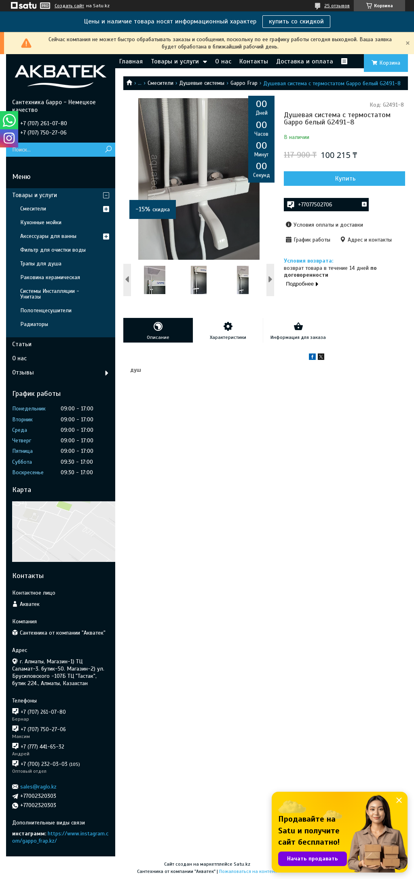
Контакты (253, 61)
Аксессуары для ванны (48, 236)
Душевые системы (201, 83)
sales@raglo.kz (38, 786)
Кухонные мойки (40, 222)
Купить (345, 179)
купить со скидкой (296, 21)
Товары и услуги (175, 61)
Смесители (160, 83)
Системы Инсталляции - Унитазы (49, 294)
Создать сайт (69, 5)
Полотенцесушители (46, 310)
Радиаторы (34, 324)
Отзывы (23, 372)
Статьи (22, 344)
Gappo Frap (244, 83)
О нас (223, 61)
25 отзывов (337, 5)
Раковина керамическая (50, 277)
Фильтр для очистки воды (53, 249)
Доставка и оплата (304, 61)
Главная (131, 61)
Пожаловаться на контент (248, 871)
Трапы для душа (40, 263)
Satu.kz (242, 864)
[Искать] (108, 150)
